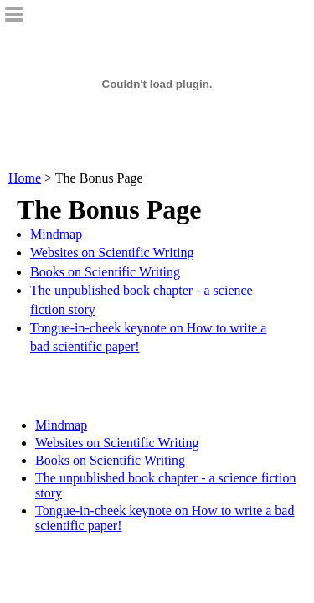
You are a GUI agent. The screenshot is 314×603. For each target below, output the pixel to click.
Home (24, 178)
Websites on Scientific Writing (112, 252)
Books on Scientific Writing (105, 272)
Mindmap (56, 234)
